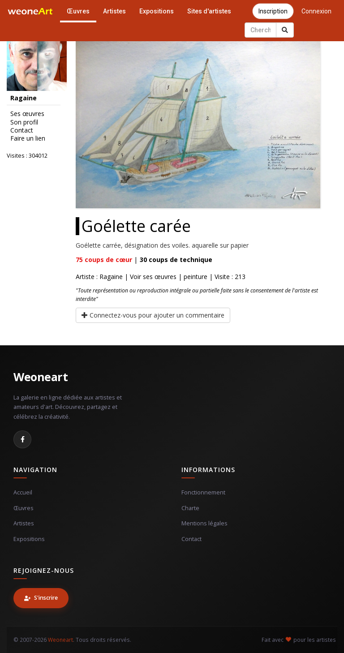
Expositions (156, 11)
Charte (190, 508)
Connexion (316, 11)
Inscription (273, 11)
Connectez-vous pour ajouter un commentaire (153, 315)
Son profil (24, 122)
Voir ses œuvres (153, 276)
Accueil (22, 492)
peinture (195, 276)
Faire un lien (27, 138)
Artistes (114, 11)
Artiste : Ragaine (99, 276)
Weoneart (40, 376)
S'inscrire (41, 597)
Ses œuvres (27, 114)
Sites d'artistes (209, 11)
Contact (21, 130)
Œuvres (78, 11)
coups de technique (176, 259)
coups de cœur (104, 259)
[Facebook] (22, 439)
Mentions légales (204, 523)
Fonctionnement (203, 492)
